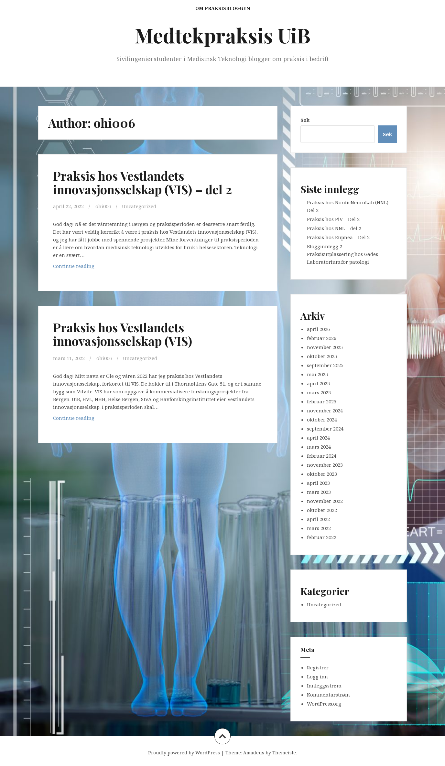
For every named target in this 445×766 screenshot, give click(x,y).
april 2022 (318, 519)
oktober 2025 (322, 356)
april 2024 (318, 437)
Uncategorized (139, 206)
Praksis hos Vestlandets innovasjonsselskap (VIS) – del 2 (142, 182)
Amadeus (253, 753)
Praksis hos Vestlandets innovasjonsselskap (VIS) (122, 334)
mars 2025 (319, 392)
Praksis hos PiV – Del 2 (333, 219)
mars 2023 (319, 492)
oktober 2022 (322, 510)
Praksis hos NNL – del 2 (334, 228)
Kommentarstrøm (328, 694)
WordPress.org (324, 703)
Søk (304, 120)
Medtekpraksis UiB (222, 35)
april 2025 (318, 383)
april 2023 (318, 483)
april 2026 (318, 329)
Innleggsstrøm (324, 685)
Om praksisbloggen (222, 8)
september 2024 (325, 428)
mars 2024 (319, 446)
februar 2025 (321, 401)
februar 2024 (321, 455)
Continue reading (97, 267)
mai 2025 (317, 374)
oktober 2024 (322, 419)
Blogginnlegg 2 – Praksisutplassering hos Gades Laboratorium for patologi (342, 254)
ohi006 (103, 206)
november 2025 (325, 347)
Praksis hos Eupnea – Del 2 (338, 237)
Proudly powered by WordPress (184, 753)
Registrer (318, 667)
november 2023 (325, 465)
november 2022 (325, 501)
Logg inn (317, 676)
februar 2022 (321, 537)
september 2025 (325, 365)
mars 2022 (319, 528)
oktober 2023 (322, 474)
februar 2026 (321, 338)
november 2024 (325, 410)
